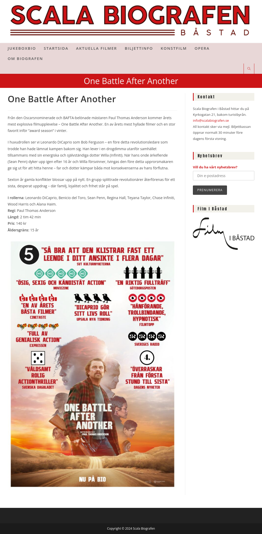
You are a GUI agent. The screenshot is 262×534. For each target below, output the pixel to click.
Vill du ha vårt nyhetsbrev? (215, 167)
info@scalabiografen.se (211, 120)
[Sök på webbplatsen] (249, 69)
